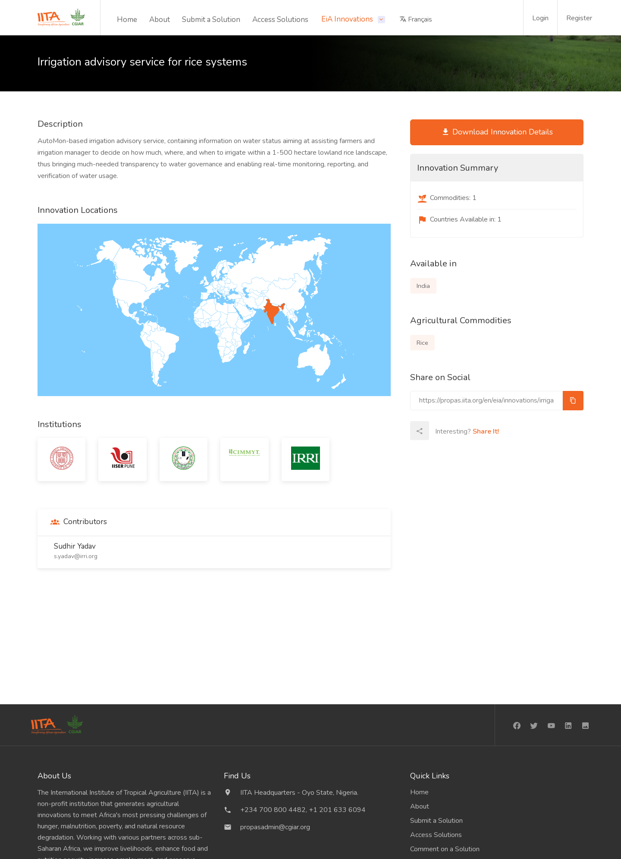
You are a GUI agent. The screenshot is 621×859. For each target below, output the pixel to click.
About (159, 20)
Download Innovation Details (497, 132)
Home (127, 20)
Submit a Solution (211, 20)
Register (579, 18)
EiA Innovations (348, 19)
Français (415, 19)
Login (540, 18)
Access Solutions (280, 20)
